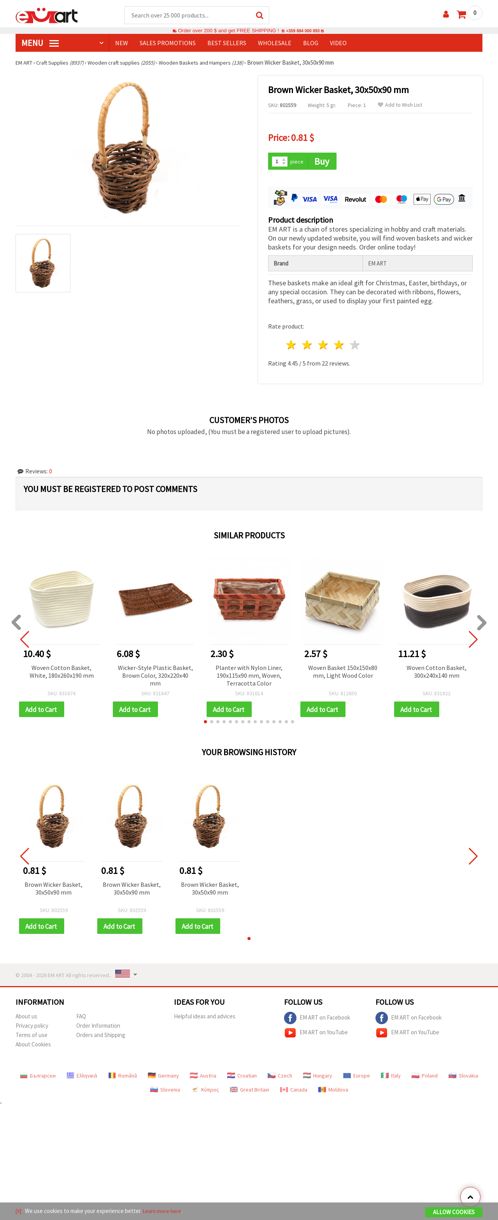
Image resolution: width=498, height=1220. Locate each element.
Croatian (242, 1077)
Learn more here (164, 1211)
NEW (121, 43)
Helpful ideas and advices (204, 1018)
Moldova (333, 1092)
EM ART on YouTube (316, 1035)
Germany (163, 1077)
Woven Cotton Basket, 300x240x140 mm (436, 672)
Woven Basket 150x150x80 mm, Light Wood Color (342, 672)
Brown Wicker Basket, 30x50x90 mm (53, 890)
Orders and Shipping (100, 1037)
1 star (292, 346)
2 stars (308, 346)
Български (38, 1078)
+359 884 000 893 (302, 31)
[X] (19, 1211)
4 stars (339, 346)
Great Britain (249, 1092)
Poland (425, 1077)
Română (122, 1078)
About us (26, 1018)
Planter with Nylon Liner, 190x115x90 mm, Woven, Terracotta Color (249, 676)
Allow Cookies (454, 1212)
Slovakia (463, 1077)
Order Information (98, 1028)
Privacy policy (32, 1028)
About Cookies (33, 1046)
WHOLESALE (274, 43)
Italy (391, 1077)
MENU (40, 43)
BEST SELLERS (226, 43)
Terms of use (31, 1037)
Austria (203, 1077)
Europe (356, 1078)
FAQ (81, 1018)
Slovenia (165, 1091)
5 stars (355, 346)
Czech (280, 1077)
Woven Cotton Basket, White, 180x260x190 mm (62, 672)
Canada (293, 1092)
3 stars (323, 346)
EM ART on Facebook (317, 1020)
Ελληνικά (82, 1078)
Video (338, 43)
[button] (205, 723)
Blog (310, 43)
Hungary (317, 1077)
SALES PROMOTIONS (168, 43)
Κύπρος (205, 1092)
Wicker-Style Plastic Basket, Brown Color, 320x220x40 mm (155, 676)
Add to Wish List (400, 105)
